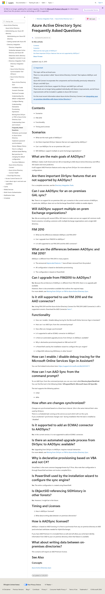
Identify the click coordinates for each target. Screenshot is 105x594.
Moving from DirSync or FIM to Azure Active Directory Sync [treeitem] (19, 117)
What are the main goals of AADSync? (45, 51)
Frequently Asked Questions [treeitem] (17, 129)
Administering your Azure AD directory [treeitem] (16, 37)
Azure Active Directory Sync (64, 19)
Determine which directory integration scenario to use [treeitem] (17, 57)
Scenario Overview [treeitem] (17, 90)
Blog (27, 589)
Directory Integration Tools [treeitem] (16, 65)
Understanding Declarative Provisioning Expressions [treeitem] (16, 108)
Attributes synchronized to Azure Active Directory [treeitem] (19, 135)
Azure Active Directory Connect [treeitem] (16, 166)
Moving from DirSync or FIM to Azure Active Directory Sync (67, 291)
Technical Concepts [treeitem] (18, 93)
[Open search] (96, 3)
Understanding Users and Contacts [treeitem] (18, 123)
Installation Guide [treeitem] (17, 87)
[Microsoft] (3, 2)
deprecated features (54, 263)
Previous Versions (18, 589)
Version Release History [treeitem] (19, 146)
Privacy (44, 589)
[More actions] (99, 18)
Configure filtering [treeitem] (17, 101)
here (68, 309)
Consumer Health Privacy (57, 589)
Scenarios (36, 48)
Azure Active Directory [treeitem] (12, 28)
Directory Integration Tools (45, 19)
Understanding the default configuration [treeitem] (18, 97)
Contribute (36, 589)
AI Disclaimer (6, 589)
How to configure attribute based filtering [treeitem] (19, 150)
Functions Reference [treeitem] (18, 162)
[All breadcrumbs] (33, 18)
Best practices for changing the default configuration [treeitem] (18, 156)
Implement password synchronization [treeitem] (18, 142)
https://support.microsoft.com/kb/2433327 (74, 366)
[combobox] (13, 21)
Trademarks (83, 589)
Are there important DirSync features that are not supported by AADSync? (56, 53)
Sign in (100, 3)
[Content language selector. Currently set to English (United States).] (11, 584)
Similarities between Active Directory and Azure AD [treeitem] (17, 51)
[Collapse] (24, 17)
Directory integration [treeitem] (15, 47)
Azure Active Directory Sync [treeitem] (19, 83)
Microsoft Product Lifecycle (57, 9)
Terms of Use (73, 589)
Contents (36, 45)
